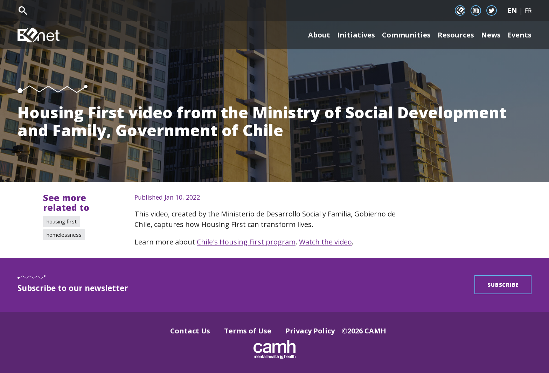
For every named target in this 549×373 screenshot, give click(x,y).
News (491, 35)
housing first (62, 221)
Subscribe (503, 284)
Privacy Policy (310, 331)
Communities (406, 35)
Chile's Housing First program (246, 242)
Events (519, 35)
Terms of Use (247, 331)
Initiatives (356, 35)
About (319, 35)
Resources (456, 35)
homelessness (64, 234)
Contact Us (190, 331)
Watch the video (325, 242)
